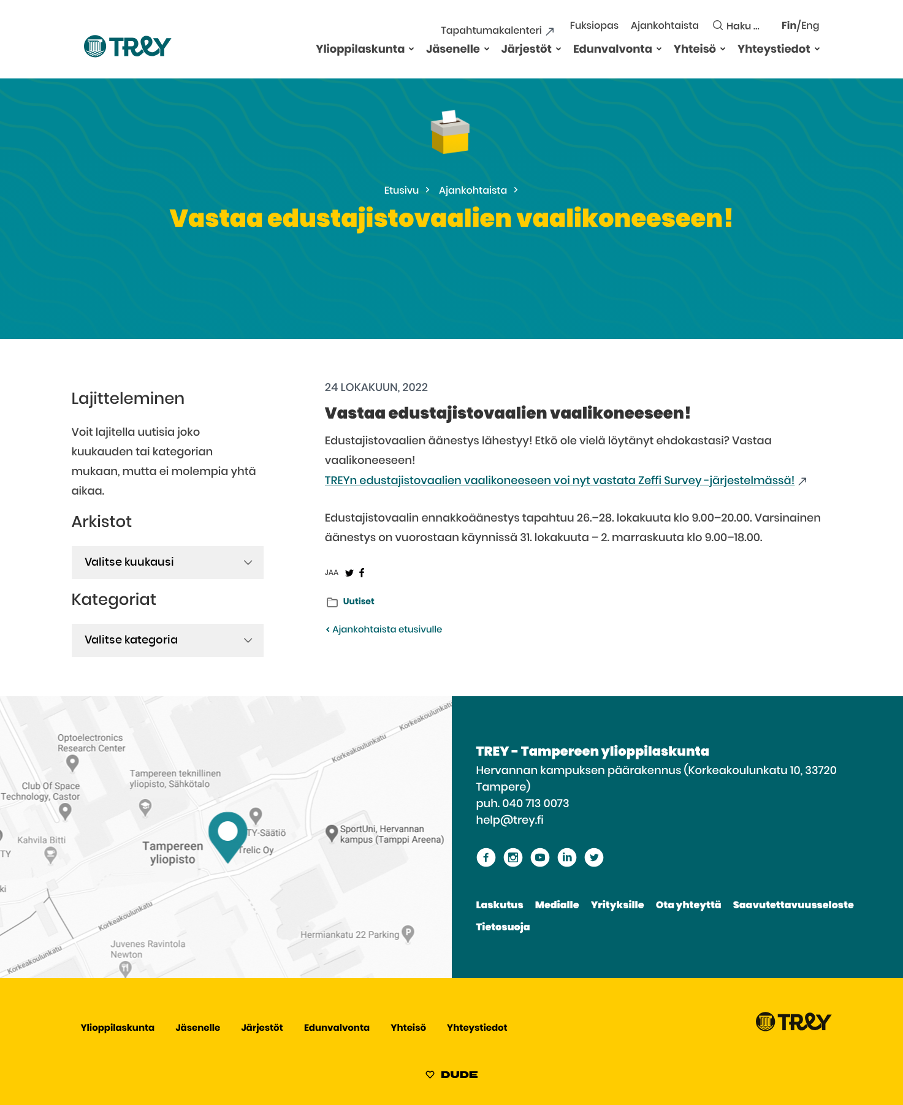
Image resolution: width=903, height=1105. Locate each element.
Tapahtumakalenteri (491, 31)
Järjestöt (526, 49)
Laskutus (500, 906)
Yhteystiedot (773, 49)
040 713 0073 (535, 804)
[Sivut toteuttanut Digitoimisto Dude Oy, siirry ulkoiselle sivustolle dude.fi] (451, 1076)
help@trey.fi (510, 820)
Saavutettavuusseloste (793, 906)
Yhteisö (695, 49)
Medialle (557, 906)
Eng (810, 26)
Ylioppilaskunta (360, 49)
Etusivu (401, 191)
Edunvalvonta (612, 49)
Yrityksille (617, 906)
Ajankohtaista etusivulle (383, 630)
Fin (789, 26)
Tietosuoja (503, 928)
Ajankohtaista (665, 26)
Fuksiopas (594, 26)
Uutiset (359, 602)
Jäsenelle (453, 49)
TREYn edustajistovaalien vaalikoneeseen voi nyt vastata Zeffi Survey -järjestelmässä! (560, 481)
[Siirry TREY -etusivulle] (794, 1028)
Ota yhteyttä (689, 906)
